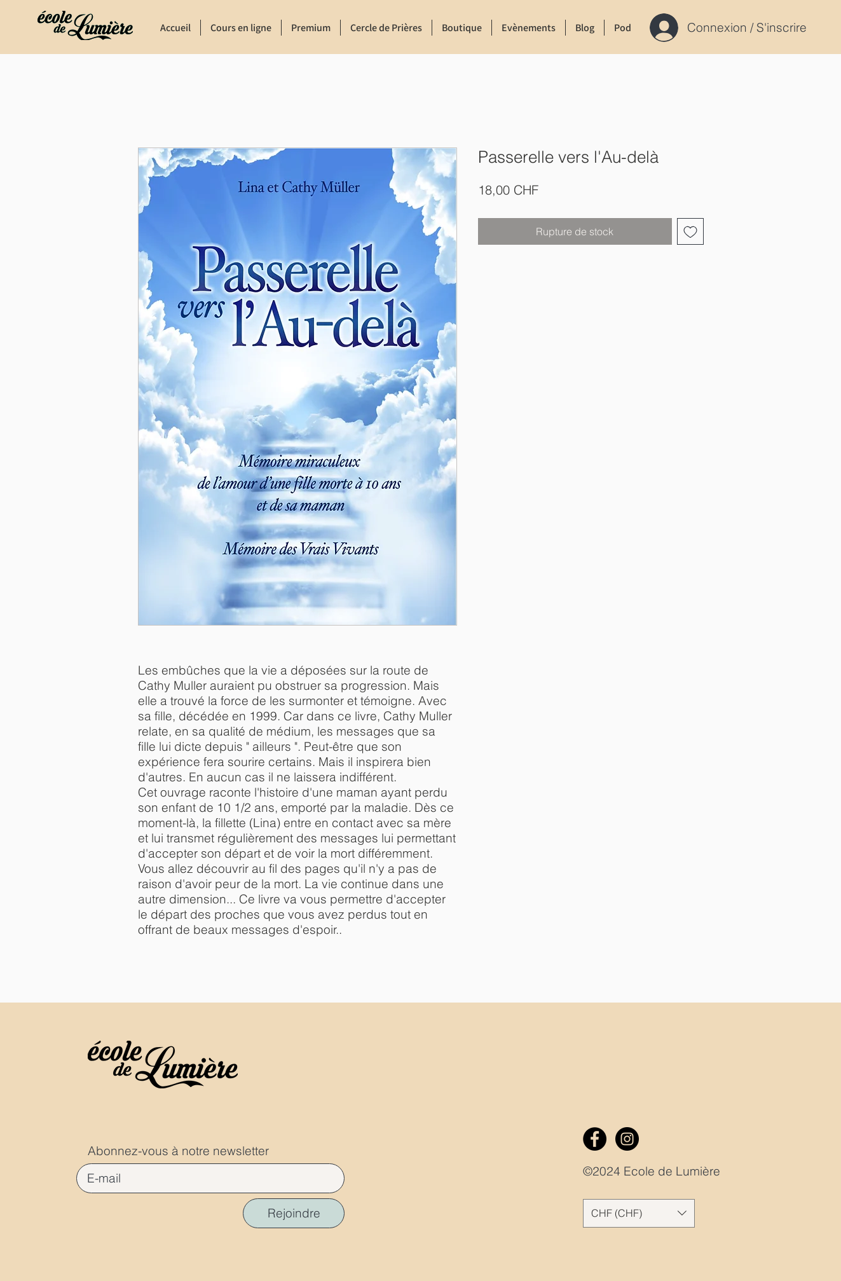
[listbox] (639, 1213)
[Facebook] (594, 1139)
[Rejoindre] (294, 1213)
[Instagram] (627, 1139)
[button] (639, 1213)
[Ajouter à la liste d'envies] (690, 231)
